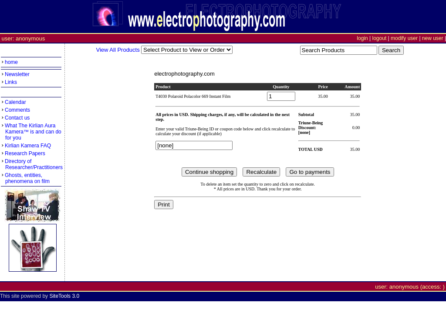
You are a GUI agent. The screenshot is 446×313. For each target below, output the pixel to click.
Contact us (17, 118)
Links (11, 82)
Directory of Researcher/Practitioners (32, 164)
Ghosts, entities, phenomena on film (25, 178)
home (11, 62)
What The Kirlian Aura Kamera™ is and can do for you (31, 132)
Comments (17, 110)
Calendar (15, 102)
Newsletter (17, 74)
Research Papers (25, 153)
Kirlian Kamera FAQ (28, 146)
